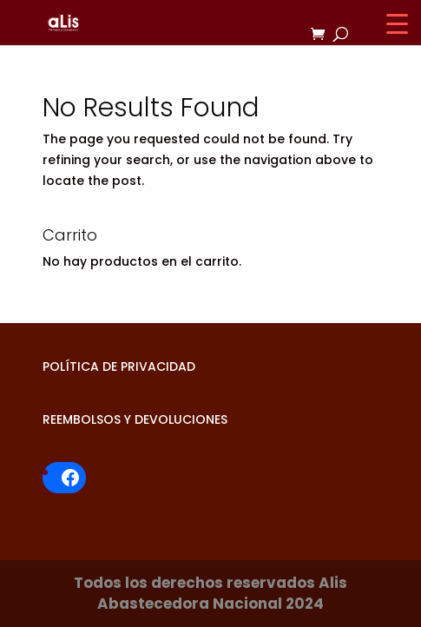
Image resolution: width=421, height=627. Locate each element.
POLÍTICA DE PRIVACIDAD (119, 366)
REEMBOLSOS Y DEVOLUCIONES (135, 419)
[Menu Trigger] (397, 24)
